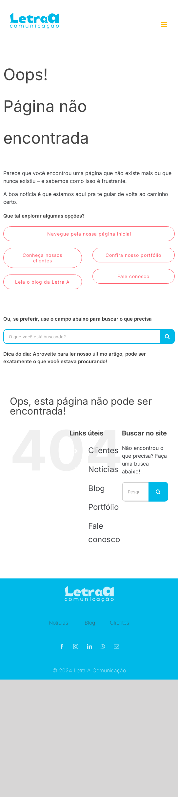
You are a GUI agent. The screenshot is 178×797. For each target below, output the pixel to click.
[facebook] (62, 648)
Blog (96, 488)
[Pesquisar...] (135, 492)
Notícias (103, 469)
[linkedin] (89, 648)
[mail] (116, 648)
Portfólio (103, 507)
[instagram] (75, 648)
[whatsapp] (103, 648)
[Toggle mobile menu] (164, 24)
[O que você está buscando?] (81, 336)
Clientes (103, 450)
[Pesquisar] (167, 336)
